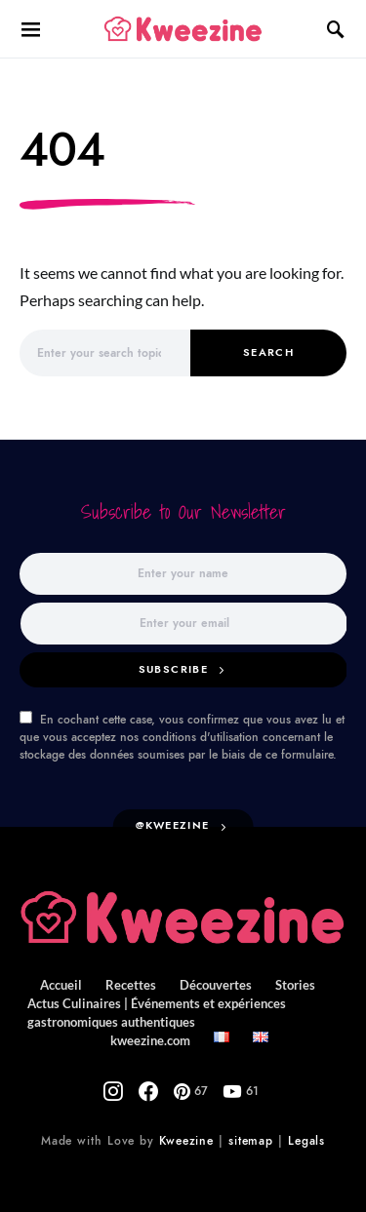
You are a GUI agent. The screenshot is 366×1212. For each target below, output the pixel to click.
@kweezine (172, 825)
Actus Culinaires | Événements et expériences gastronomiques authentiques (156, 1013)
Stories (295, 985)
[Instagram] (113, 1091)
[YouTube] (241, 1091)
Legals (306, 1141)
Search (268, 352)
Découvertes (216, 985)
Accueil (61, 985)
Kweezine (186, 1141)
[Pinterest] (191, 1091)
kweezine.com (150, 1040)
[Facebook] (148, 1091)
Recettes (130, 985)
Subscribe (173, 669)
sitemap (250, 1141)
